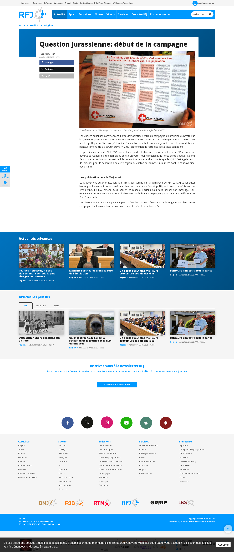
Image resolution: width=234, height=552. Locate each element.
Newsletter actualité (27, 477)
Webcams (58, 3)
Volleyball (63, 457)
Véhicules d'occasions (123, 3)
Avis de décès (145, 473)
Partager (48, 62)
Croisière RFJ (139, 14)
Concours (103, 485)
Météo (142, 457)
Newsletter (185, 481)
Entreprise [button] (36, 3)
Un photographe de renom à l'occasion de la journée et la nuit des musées (90, 340)
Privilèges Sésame (102, 3)
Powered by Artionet (179, 521)
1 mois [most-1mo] (56, 305)
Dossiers (22, 469)
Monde (21, 453)
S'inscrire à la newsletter (117, 384)
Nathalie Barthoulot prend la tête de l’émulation (91, 272)
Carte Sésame (86, 3)
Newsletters (126, 422)
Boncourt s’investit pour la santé (191, 270)
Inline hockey (65, 481)
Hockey (62, 449)
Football (62, 445)
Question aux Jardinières (110, 469)
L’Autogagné (104, 473)
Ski (60, 465)
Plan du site (55, 524)
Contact (183, 477)
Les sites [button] (24, 3)
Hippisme (63, 469)
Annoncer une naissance (110, 465)
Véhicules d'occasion (148, 445)
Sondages (103, 481)
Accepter (223, 544)
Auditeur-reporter (203, 3)
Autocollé (103, 477)
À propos (184, 445)
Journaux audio (25, 465)
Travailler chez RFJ (188, 461)
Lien (46, 76)
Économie (23, 457)
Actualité (59, 14)
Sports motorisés (66, 477)
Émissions (85, 14)
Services (123, 14)
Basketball (63, 453)
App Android (166, 422)
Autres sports (65, 485)
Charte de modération (190, 473)
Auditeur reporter (26, 473)
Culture (21, 461)
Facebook (68, 422)
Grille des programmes (109, 457)
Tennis (61, 473)
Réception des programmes (192, 449)
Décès (75, 3)
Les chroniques (106, 449)
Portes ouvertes (160, 14)
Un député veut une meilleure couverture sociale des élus (139, 272)
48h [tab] (25, 305)
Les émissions (105, 445)
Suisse (21, 449)
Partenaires (185, 465)
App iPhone (146, 422)
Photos (98, 14)
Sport (72, 14)
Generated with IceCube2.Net (202, 521)
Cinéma (142, 449)
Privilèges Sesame (147, 453)
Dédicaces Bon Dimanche (111, 461)
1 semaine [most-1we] (41, 305)
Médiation (184, 469)
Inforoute (48, 3)
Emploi (68, 3)
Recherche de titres (108, 453)
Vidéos (110, 14)
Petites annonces (147, 461)
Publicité (184, 457)
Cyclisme (63, 461)
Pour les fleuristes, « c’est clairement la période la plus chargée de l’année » (37, 273)
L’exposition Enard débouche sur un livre (39, 339)
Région (48, 25)
